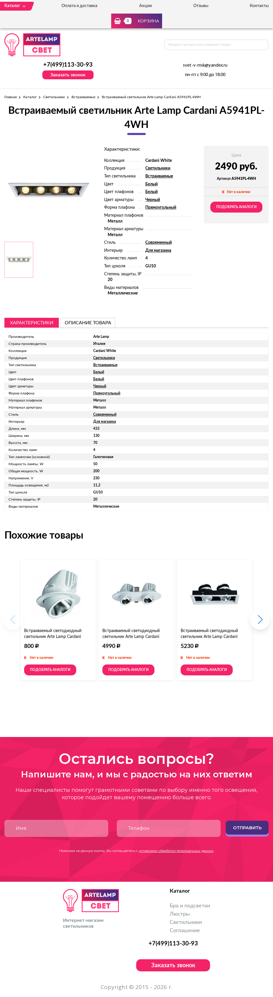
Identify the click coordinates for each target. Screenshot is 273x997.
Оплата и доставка (79, 6)
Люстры (180, 914)
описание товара (88, 322)
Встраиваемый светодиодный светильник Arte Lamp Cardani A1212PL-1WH (52, 637)
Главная (10, 97)
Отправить (247, 827)
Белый (151, 184)
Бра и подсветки (190, 906)
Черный (152, 200)
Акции (145, 6)
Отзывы (200, 6)
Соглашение (185, 930)
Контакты (259, 6)
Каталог (29, 97)
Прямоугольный (160, 207)
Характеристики (31, 322)
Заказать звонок (68, 75)
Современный (158, 243)
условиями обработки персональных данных (176, 851)
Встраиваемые (83, 97)
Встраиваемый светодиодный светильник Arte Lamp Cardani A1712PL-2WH (209, 637)
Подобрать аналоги (236, 207)
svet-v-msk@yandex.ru (205, 65)
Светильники (54, 97)
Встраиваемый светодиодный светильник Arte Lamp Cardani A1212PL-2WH (131, 637)
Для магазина (158, 251)
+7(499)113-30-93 (68, 65)
